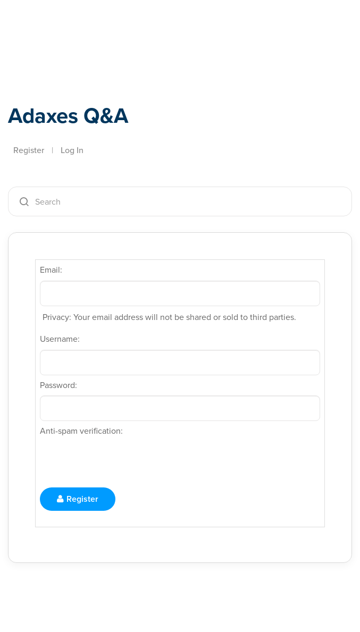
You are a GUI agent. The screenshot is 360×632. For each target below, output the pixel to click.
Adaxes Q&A (68, 115)
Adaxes (58, 31)
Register (28, 150)
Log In (72, 150)
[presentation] (121, 462)
